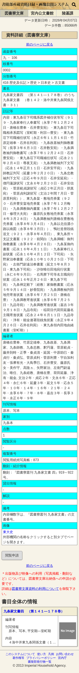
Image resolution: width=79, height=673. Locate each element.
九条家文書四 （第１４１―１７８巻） (34, 611)
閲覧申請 (12, 555)
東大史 (8, 532)
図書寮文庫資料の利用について (35, 588)
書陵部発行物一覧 (39, 661)
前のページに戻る (39, 44)
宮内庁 (62, 657)
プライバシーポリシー (41, 657)
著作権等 (18, 657)
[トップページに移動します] (35, 7)
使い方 (41, 654)
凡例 (51, 654)
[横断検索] (74, 4)
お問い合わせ (65, 654)
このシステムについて (20, 654)
